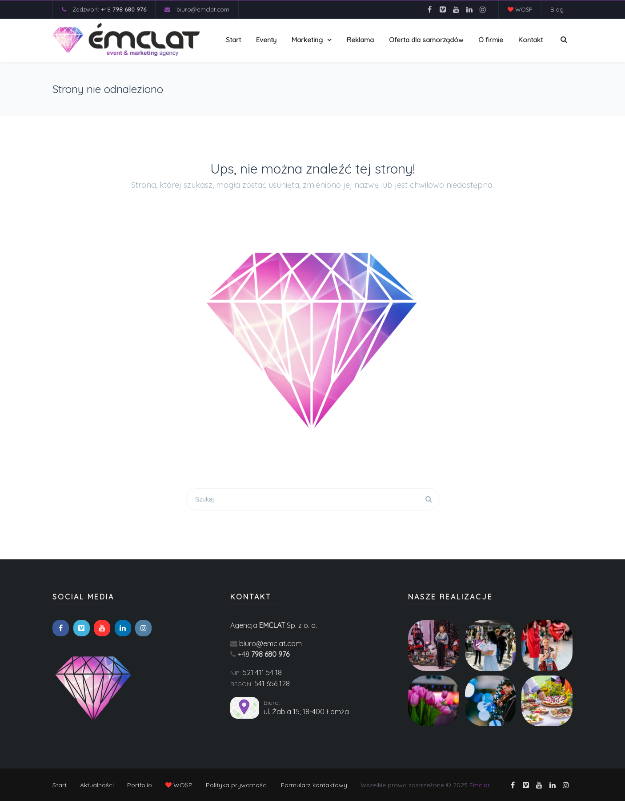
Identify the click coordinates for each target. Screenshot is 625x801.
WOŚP (520, 9)
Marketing (307, 40)
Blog (557, 9)
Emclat (479, 785)
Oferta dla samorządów (426, 40)
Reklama (360, 40)
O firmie (490, 40)
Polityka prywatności (237, 785)
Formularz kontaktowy (314, 785)
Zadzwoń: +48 (109, 9)
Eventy (266, 40)
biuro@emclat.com (202, 9)
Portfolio (139, 785)
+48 (263, 654)
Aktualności (97, 785)
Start (233, 40)
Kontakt (530, 40)
